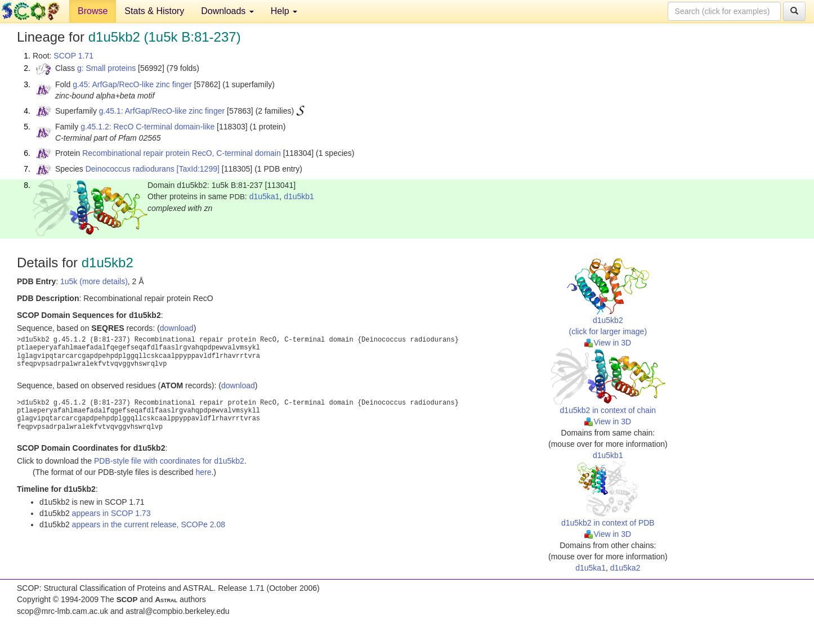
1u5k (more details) (94, 281)
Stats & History (154, 11)
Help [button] (284, 11)
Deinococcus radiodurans (130, 168)
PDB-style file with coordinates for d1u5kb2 (169, 460)
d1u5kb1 (299, 196)
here (203, 472)
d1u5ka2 (625, 567)
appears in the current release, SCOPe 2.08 (148, 524)
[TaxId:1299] (198, 168)
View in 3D (607, 342)
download (177, 328)
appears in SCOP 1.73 (111, 513)
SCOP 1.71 (73, 55)
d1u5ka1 (264, 196)
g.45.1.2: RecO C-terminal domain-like (147, 126)
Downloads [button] (227, 11)
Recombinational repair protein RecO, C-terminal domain (181, 153)
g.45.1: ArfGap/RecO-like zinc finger (162, 110)
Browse (93, 11)
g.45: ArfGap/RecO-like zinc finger (132, 84)
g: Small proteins (106, 68)
